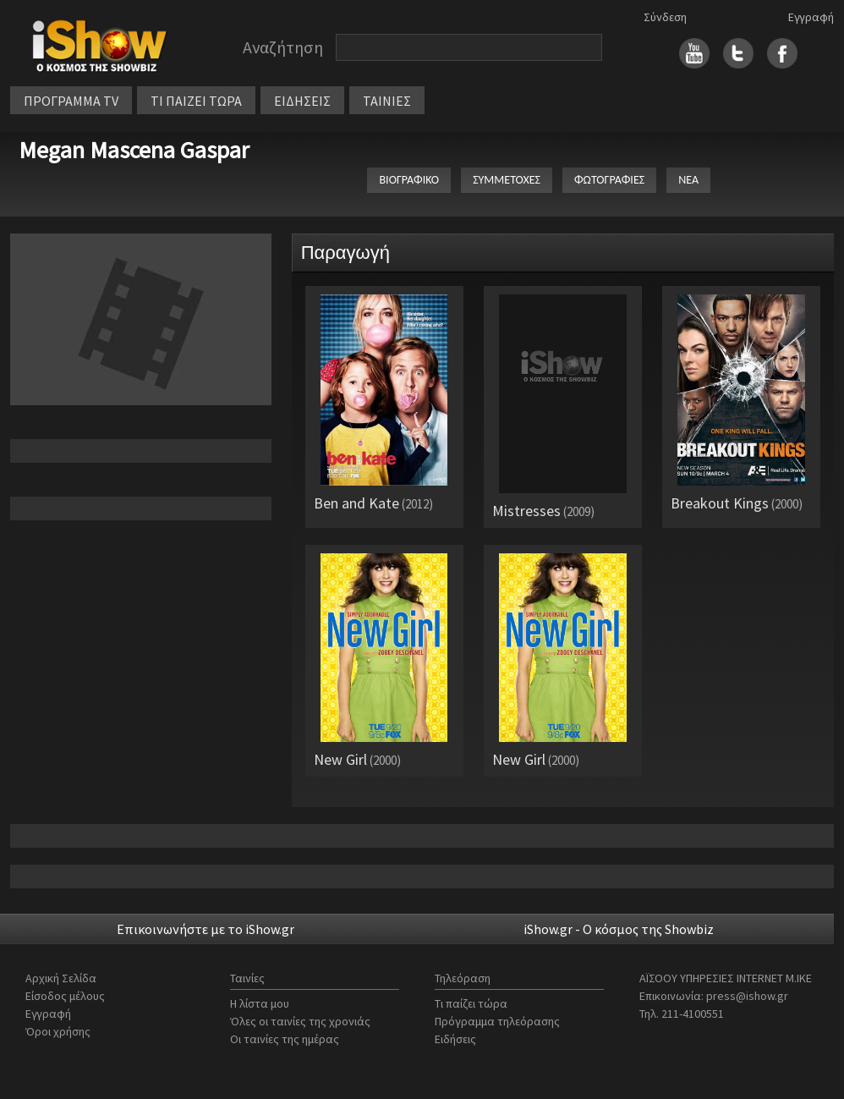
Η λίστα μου (259, 1003)
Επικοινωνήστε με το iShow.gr (205, 928)
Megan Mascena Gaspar (134, 150)
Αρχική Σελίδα (60, 978)
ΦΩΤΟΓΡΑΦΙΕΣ (609, 180)
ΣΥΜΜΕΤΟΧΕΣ (506, 180)
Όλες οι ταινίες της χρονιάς (300, 1021)
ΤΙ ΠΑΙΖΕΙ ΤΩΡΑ (196, 100)
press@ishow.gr (747, 995)
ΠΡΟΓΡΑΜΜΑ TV (71, 100)
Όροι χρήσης (57, 1031)
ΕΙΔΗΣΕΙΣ (302, 100)
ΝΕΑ (688, 180)
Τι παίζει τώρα (471, 1003)
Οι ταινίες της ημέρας (284, 1039)
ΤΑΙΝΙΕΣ (387, 100)
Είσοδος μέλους (65, 995)
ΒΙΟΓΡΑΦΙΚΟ (409, 180)
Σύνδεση (665, 17)
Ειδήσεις (455, 1039)
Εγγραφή (811, 17)
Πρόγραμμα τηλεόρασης (497, 1021)
